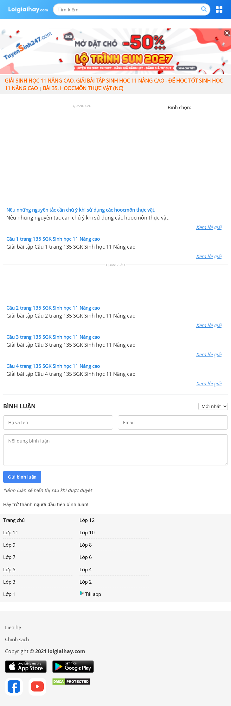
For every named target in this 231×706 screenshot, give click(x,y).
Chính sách (17, 639)
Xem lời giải (208, 227)
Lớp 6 (86, 557)
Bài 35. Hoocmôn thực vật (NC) (83, 88)
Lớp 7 (9, 557)
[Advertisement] (115, 157)
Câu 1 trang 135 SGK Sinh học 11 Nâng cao (53, 239)
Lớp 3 (9, 582)
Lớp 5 (9, 569)
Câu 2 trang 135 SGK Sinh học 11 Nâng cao (53, 308)
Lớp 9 (9, 545)
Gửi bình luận (22, 477)
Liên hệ (13, 627)
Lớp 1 (9, 594)
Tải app (90, 594)
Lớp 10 (87, 532)
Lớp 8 (86, 545)
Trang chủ (14, 520)
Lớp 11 (10, 532)
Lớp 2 (86, 582)
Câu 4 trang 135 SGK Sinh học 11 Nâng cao (53, 366)
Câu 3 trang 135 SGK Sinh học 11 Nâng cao (53, 337)
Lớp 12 (87, 520)
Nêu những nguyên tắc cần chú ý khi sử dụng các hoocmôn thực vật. (80, 210)
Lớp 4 (86, 569)
